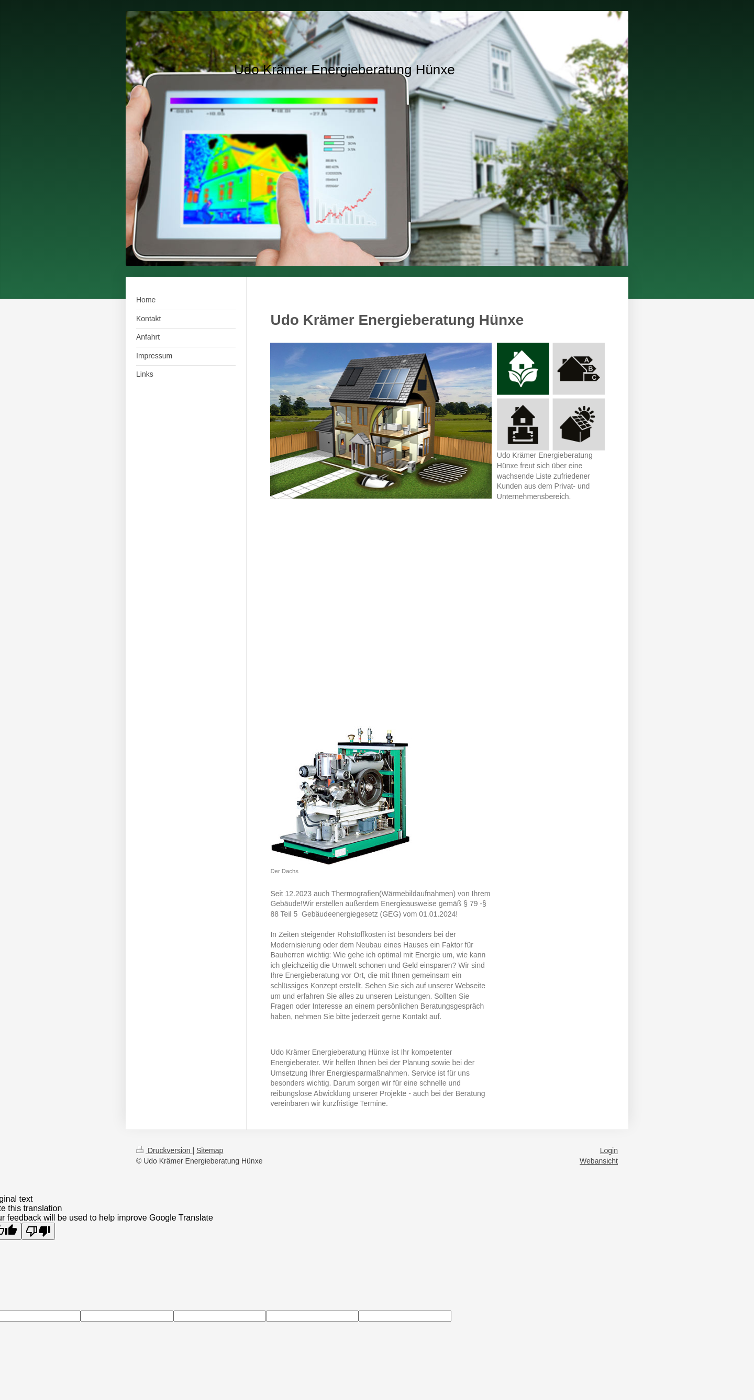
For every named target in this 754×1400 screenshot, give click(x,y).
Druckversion (164, 1150)
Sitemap (209, 1150)
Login (609, 1150)
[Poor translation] (38, 1231)
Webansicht (599, 1161)
